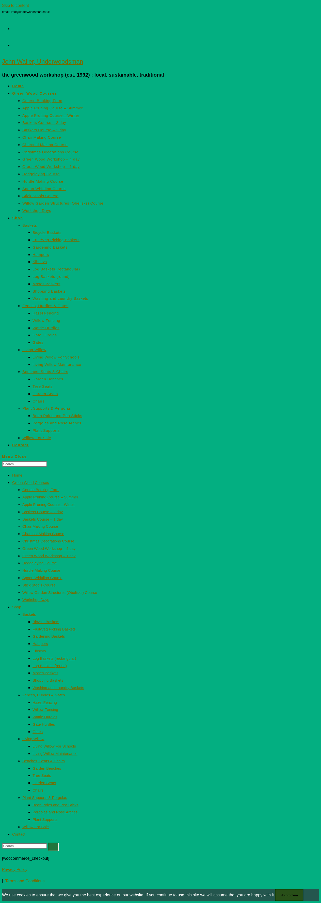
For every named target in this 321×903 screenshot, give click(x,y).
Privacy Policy (14, 869)
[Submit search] (53, 847)
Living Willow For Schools (54, 746)
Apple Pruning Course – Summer (50, 497)
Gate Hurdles (44, 724)
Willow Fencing (45, 709)
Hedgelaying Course (39, 563)
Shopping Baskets (48, 680)
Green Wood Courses (30, 482)
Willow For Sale (35, 827)
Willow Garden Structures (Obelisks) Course (59, 592)
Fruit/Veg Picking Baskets (54, 629)
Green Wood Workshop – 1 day (49, 556)
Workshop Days (35, 599)
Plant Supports (45, 819)
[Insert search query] (24, 464)
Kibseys (39, 651)
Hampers (40, 643)
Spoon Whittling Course (42, 578)
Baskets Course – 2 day (42, 512)
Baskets (29, 614)
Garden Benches (47, 768)
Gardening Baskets (49, 636)
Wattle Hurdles (45, 717)
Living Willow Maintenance (55, 753)
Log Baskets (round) (50, 666)
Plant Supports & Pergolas (44, 797)
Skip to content (15, 5)
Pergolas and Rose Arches (55, 812)
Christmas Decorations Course (48, 541)
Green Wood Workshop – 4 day (49, 548)
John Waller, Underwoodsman (42, 61)
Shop (16, 607)
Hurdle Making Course (41, 570)
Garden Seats (44, 783)
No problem (289, 895)
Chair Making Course (40, 526)
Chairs (38, 790)
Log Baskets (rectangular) (54, 658)
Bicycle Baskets (46, 622)
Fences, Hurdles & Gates (43, 695)
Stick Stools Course (39, 585)
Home (17, 475)
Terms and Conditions (25, 881)
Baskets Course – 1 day (42, 519)
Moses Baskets (45, 673)
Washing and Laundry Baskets (58, 687)
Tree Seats (42, 775)
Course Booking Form (40, 490)
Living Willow (33, 739)
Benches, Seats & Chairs (43, 761)
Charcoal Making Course (43, 534)
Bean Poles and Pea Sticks (55, 805)
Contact (18, 834)
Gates (38, 731)
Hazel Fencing (45, 702)
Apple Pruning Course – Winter (48, 504)
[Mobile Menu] (14, 456)
